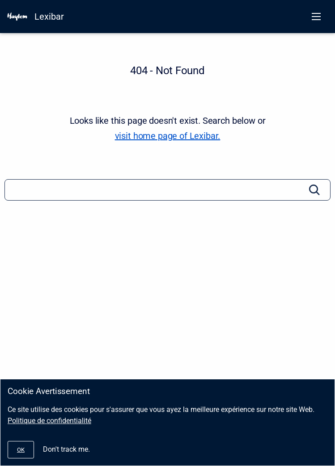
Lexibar (49, 16)
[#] (21, 449)
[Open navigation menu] (316, 16)
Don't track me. (66, 449)
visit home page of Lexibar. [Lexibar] (168, 135)
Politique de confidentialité (49, 420)
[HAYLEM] (17, 16)
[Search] (167, 190)
